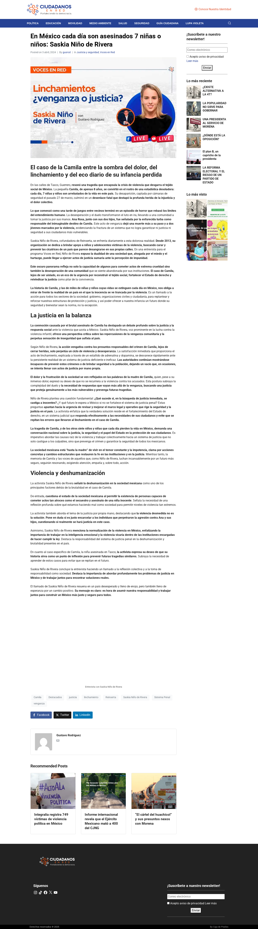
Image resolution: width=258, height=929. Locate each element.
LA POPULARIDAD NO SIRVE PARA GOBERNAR (214, 106)
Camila (37, 697)
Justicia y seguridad (88, 52)
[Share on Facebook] (41, 715)
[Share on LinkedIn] (83, 715)
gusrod (67, 52)
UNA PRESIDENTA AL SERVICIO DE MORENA (214, 123)
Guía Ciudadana (167, 23)
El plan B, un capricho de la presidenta (212, 155)
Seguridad (141, 23)
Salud (122, 23)
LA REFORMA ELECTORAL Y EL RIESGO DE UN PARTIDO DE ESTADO (214, 175)
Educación (53, 23)
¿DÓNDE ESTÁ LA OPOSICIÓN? (214, 137)
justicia (73, 697)
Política (33, 23)
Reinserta (111, 697)
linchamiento (91, 697)
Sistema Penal (162, 697)
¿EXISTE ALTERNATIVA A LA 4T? (213, 90)
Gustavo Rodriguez (68, 735)
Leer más (192, 61)
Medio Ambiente (100, 23)
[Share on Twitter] (62, 715)
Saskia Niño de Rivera (135, 697)
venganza (39, 703)
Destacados (55, 697)
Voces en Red (107, 52)
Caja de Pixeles (220, 926)
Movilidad (75, 23)
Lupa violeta (195, 23)
